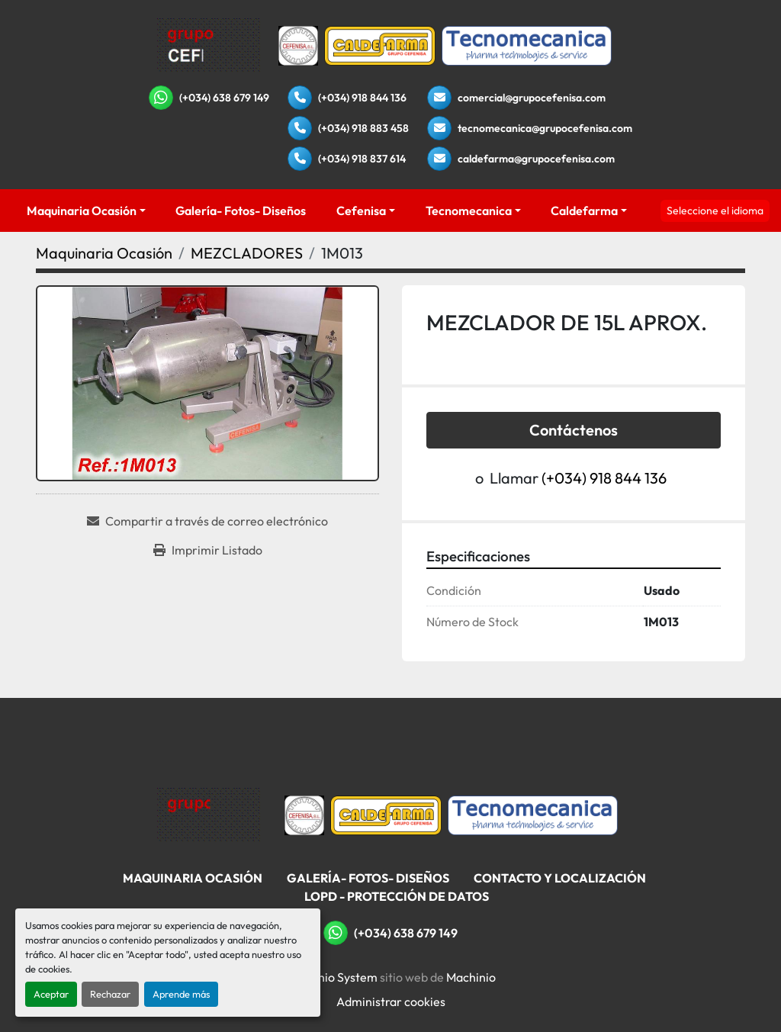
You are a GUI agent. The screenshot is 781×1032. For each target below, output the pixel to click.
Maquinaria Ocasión (82, 210)
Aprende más (181, 994)
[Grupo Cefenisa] (208, 813)
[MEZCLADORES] (247, 252)
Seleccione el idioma (715, 210)
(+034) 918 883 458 (363, 128)
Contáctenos (573, 429)
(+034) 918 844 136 (362, 97)
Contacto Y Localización (560, 878)
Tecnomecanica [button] (469, 210)
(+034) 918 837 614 (362, 159)
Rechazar (110, 994)
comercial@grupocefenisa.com (532, 97)
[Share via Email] (207, 520)
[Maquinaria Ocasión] (104, 252)
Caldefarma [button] (584, 210)
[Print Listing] (207, 549)
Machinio (471, 977)
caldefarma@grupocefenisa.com (536, 159)
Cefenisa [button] (361, 210)
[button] (86, 210)
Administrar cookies (390, 1001)
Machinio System (331, 977)
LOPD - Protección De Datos (396, 896)
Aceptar (51, 994)
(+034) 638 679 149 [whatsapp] (224, 97)
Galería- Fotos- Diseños (240, 210)
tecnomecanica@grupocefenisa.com (545, 128)
